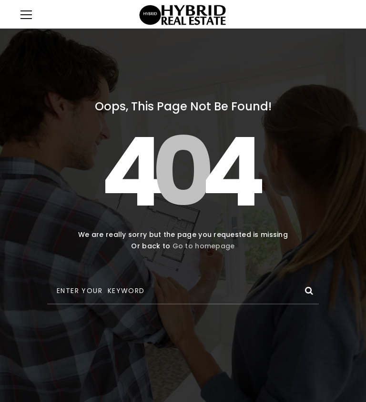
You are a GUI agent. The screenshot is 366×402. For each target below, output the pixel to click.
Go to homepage (204, 246)
